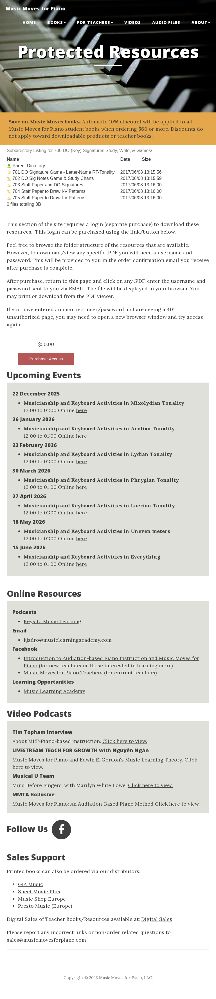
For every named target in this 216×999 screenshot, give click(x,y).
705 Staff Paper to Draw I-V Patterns (46, 197)
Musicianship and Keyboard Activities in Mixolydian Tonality (104, 403)
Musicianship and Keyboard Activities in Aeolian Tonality (99, 428)
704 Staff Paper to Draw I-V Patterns (46, 191)
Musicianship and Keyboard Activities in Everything (92, 556)
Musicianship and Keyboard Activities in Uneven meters (97, 531)
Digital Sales (156, 919)
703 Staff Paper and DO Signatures (45, 184)
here (81, 410)
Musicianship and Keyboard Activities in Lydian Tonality (98, 454)
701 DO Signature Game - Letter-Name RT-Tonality (61, 172)
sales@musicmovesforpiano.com (46, 940)
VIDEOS (132, 22)
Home (29, 22)
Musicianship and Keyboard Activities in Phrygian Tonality (101, 480)
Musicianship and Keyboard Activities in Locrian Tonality (99, 505)
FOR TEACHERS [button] (95, 22)
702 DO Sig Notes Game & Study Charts (50, 178)
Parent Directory (26, 165)
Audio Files (166, 22)
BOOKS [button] (56, 22)
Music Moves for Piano (36, 8)
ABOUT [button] (201, 22)
